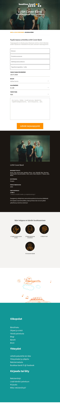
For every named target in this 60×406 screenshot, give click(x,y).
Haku (11, 32)
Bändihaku (14, 331)
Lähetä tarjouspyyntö (30, 130)
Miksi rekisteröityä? (18, 391)
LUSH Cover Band (19, 32)
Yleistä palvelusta (17, 337)
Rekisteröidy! (15, 382)
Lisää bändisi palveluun (19, 385)
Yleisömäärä (14, 85)
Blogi (12, 340)
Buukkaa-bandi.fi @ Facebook (22, 369)
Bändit (13, 343)
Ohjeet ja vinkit (16, 334)
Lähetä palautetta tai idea (20, 359)
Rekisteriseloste (16, 366)
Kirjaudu (13, 388)
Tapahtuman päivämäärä (18, 72)
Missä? (12, 78)
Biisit (12, 346)
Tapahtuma (13, 92)
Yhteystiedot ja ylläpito (19, 363)
